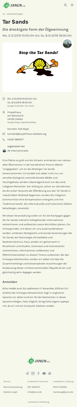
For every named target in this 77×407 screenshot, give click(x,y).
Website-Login (10, 392)
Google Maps (13, 122)
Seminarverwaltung (12, 387)
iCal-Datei (29, 106)
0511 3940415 (33, 387)
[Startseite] (13, 5)
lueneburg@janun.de (63, 392)
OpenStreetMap (28, 122)
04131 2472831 (60, 387)
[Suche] (65, 5)
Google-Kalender (15, 106)
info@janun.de (34, 392)
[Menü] (72, 5)
